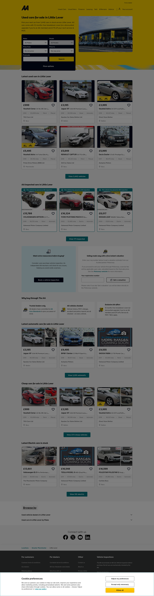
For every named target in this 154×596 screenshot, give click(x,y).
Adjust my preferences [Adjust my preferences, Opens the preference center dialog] (120, 579)
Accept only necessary (120, 584)
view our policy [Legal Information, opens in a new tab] (41, 589)
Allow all (120, 590)
